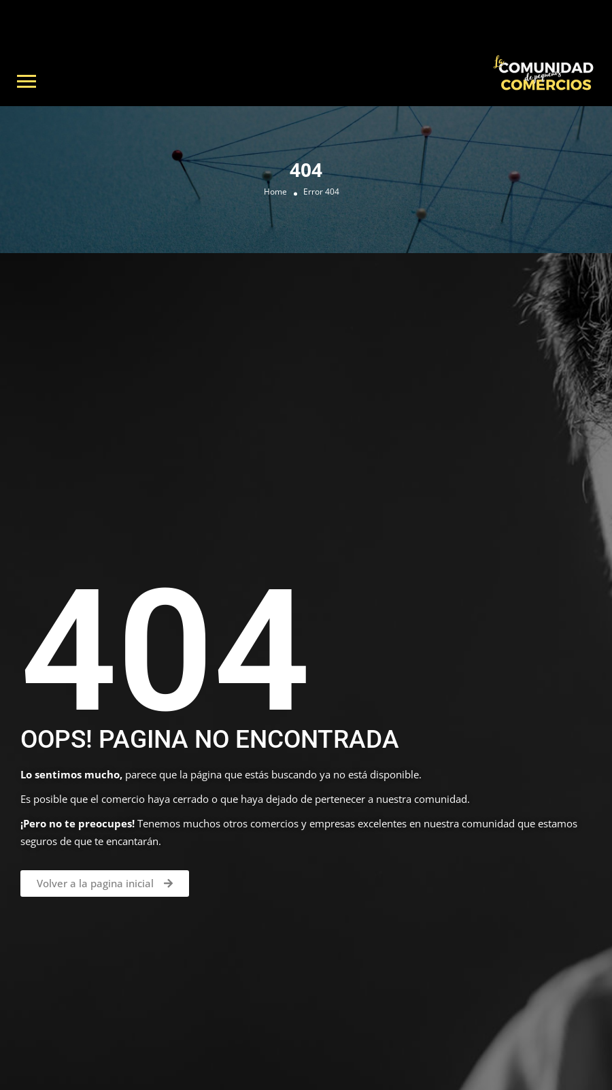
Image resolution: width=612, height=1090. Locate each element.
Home (275, 191)
